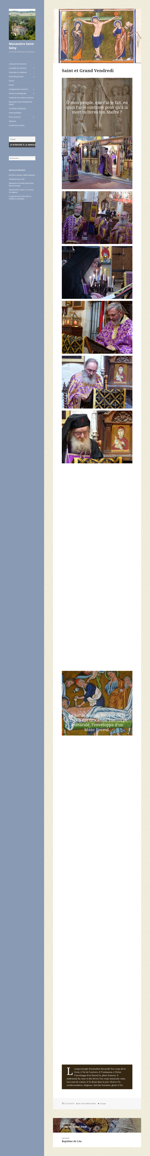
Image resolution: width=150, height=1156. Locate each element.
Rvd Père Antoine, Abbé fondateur (22, 175)
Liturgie (103, 1103)
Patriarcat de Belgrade (17, 93)
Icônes (11, 85)
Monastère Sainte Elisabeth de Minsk (20, 103)
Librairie (12, 121)
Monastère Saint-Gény (22, 46)
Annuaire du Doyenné (17, 64)
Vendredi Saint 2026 (17, 179)
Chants (11, 81)
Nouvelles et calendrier (18, 72)
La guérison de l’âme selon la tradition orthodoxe (20, 197)
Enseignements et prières (18, 89)
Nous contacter (15, 117)
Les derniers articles (16, 125)
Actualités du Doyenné (17, 68)
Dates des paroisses (16, 76)
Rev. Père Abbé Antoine (87, 1103)
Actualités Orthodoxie (17, 108)
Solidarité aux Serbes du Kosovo (21, 97)
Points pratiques (15, 113)
